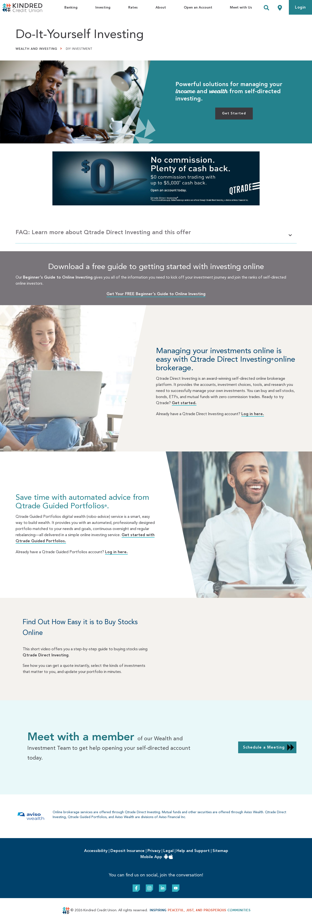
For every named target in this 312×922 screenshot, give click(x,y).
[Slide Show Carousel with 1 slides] (156, 451)
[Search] (266, 8)
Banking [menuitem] (71, 7)
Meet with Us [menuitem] (241, 7)
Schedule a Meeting (264, 748)
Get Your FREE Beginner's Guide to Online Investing (156, 294)
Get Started (234, 113)
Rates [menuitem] (133, 7)
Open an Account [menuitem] (198, 7)
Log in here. (252, 414)
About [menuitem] (161, 7)
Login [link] (300, 8)
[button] (156, 234)
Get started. (184, 403)
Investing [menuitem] (102, 7)
